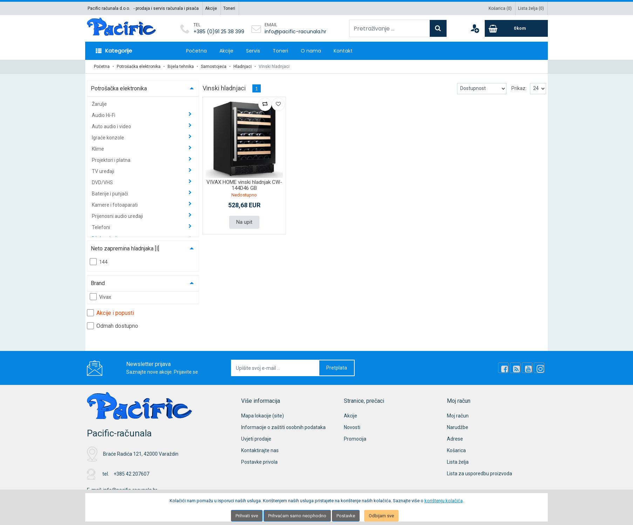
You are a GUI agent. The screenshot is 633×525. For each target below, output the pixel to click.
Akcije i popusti (110, 312)
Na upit (244, 222)
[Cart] (516, 28)
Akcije (211, 8)
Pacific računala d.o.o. (109, 8)
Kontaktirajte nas (260, 450)
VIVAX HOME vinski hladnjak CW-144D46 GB (244, 185)
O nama (311, 50)
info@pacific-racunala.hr (295, 31)
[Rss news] (515, 367)
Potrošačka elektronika (139, 66)
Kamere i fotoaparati (115, 205)
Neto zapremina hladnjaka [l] (125, 248)
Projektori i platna (111, 160)
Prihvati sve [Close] (247, 515)
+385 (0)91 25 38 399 (218, 31)
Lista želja (458, 462)
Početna (196, 50)
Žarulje (99, 104)
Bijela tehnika (181, 66)
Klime (98, 149)
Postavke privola (259, 462)
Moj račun (458, 416)
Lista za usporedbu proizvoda (479, 473)
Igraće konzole (108, 137)
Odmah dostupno (112, 325)
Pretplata (336, 368)
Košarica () (500, 8)
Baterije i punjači (110, 193)
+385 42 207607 (131, 474)
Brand (98, 283)
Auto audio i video (112, 126)
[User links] (474, 28)
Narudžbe (457, 427)
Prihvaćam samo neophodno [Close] (297, 515)
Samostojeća (213, 66)
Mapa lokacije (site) (262, 416)
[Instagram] (539, 367)
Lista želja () (531, 8)
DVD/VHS (103, 182)
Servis (253, 50)
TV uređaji (103, 171)
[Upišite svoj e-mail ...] (275, 368)
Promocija (355, 439)
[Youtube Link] (527, 367)
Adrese (455, 439)
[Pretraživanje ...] (389, 28)
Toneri (229, 8)
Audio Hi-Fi (104, 115)
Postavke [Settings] (345, 515)
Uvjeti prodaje (256, 439)
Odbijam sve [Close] (381, 515)
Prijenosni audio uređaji (118, 216)
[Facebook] (503, 367)
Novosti (352, 427)
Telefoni (101, 227)
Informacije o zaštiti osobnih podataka (283, 427)
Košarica (456, 450)
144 (99, 261)
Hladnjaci (242, 66)
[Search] (438, 28)
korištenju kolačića (443, 500)
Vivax (100, 296)
